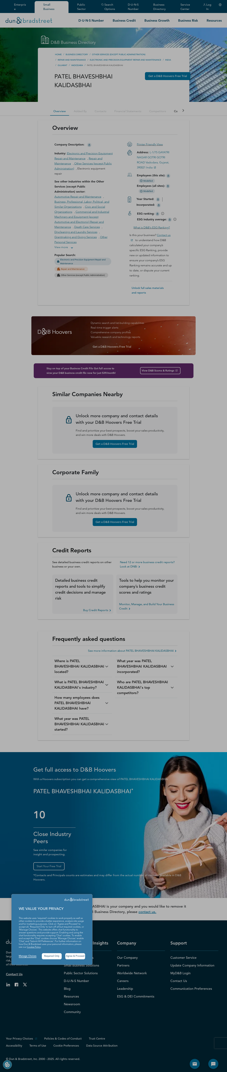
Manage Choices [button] (27, 956)
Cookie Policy (34, 947)
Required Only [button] (51, 956)
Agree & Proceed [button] (75, 956)
